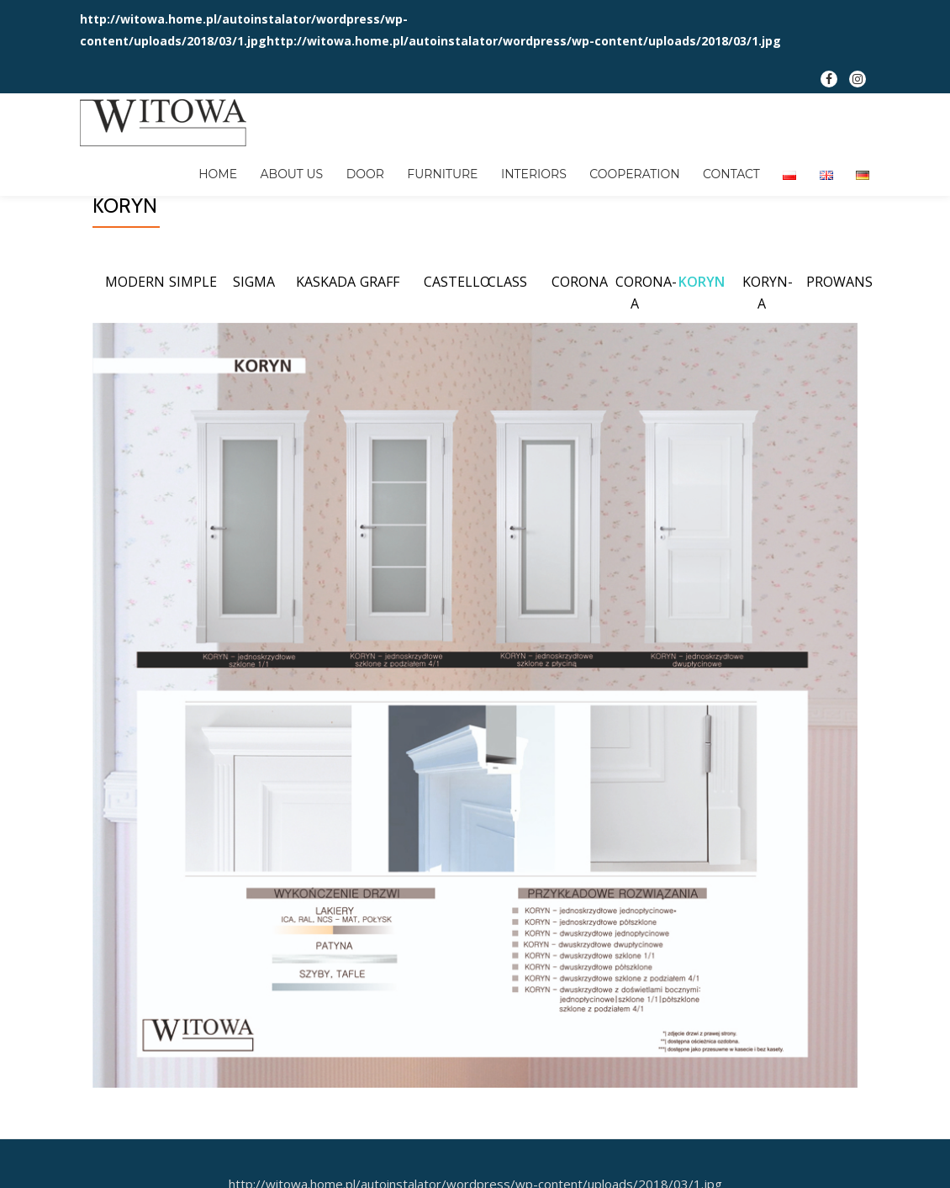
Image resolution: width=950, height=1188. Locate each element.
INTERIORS (478, 164)
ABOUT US (256, 164)
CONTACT (662, 164)
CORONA (580, 349)
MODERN (135, 349)
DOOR (322, 164)
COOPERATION (572, 164)
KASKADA (326, 349)
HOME (188, 164)
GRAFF (379, 349)
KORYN (701, 349)
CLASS (507, 349)
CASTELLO (457, 349)
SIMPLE (193, 349)
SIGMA (254, 349)
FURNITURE (393, 164)
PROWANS (839, 349)
